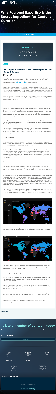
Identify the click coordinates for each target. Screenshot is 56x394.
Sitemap (14, 368)
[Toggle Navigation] (53, 2)
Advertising (28, 353)
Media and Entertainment (19, 66)
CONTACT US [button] (28, 339)
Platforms (28, 357)
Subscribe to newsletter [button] (28, 389)
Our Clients (27, 66)
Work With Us (9, 359)
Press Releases (9, 354)
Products (28, 359)
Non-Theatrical (47, 355)
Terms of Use (14, 366)
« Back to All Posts (5, 311)
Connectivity (28, 354)
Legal (14, 365)
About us (9, 353)
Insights (9, 355)
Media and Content (9, 66)
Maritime (46, 354)
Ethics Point (9, 356)
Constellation (28, 355)
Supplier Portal (9, 360)
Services (28, 360)
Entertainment (28, 356)
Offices (9, 357)
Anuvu (33, 384)
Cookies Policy (14, 367)
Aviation (5, 64)
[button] (53, 2)
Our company (28, 34)
